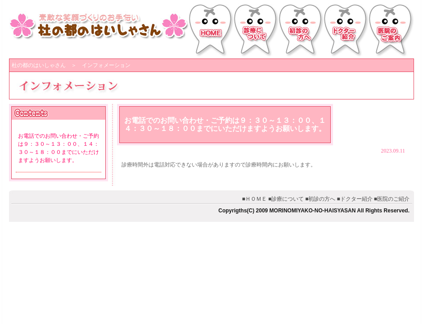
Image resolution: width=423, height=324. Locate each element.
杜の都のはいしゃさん (39, 65)
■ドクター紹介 (355, 199)
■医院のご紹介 (392, 199)
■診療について (286, 199)
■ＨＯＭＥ (254, 199)
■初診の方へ (320, 199)
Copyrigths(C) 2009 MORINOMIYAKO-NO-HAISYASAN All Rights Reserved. (314, 210)
